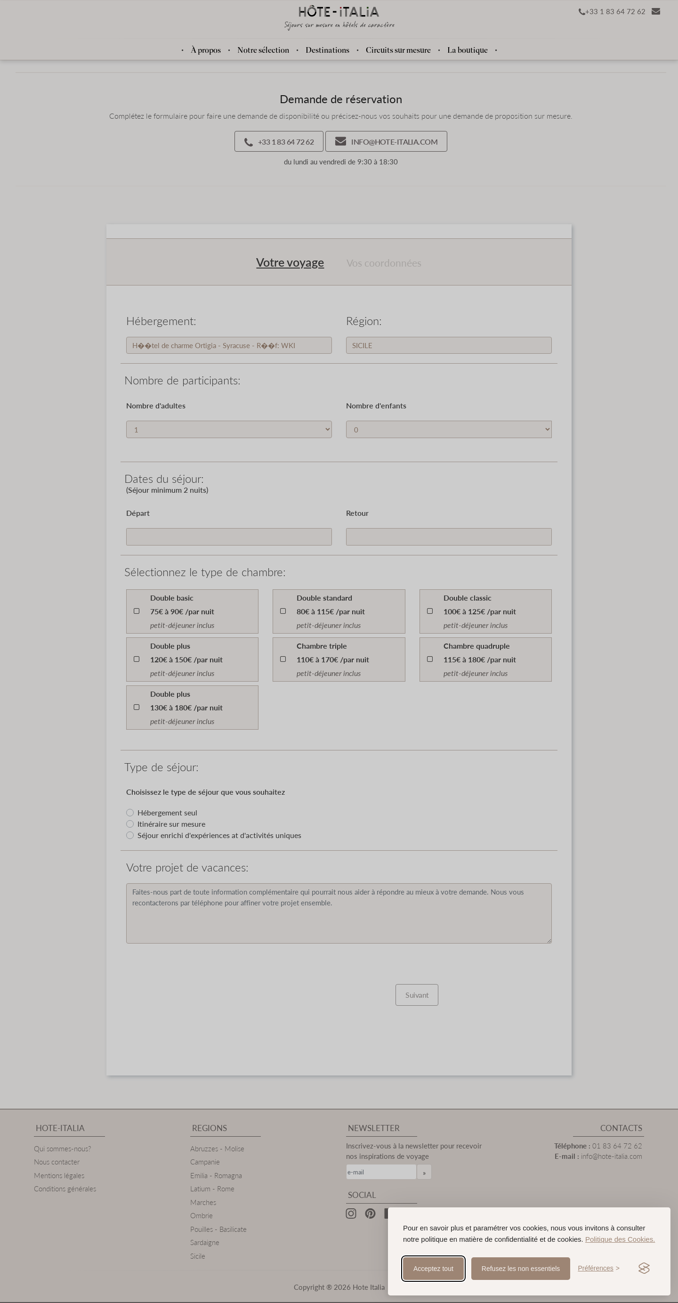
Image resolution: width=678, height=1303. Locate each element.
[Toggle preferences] (599, 1268)
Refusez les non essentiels (521, 1268)
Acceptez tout (433, 1268)
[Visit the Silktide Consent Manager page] (644, 1268)
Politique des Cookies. (620, 1239)
